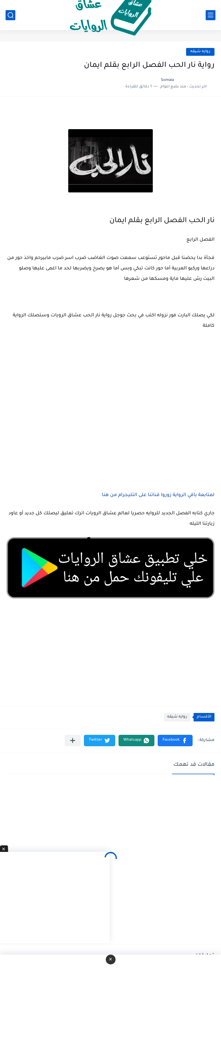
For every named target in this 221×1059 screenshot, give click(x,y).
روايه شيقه (200, 52)
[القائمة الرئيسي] (210, 15)
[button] (175, 740)
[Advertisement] (110, 400)
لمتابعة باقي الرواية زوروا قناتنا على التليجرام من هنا (158, 495)
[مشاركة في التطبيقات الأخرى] (73, 740)
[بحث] (10, 15)
